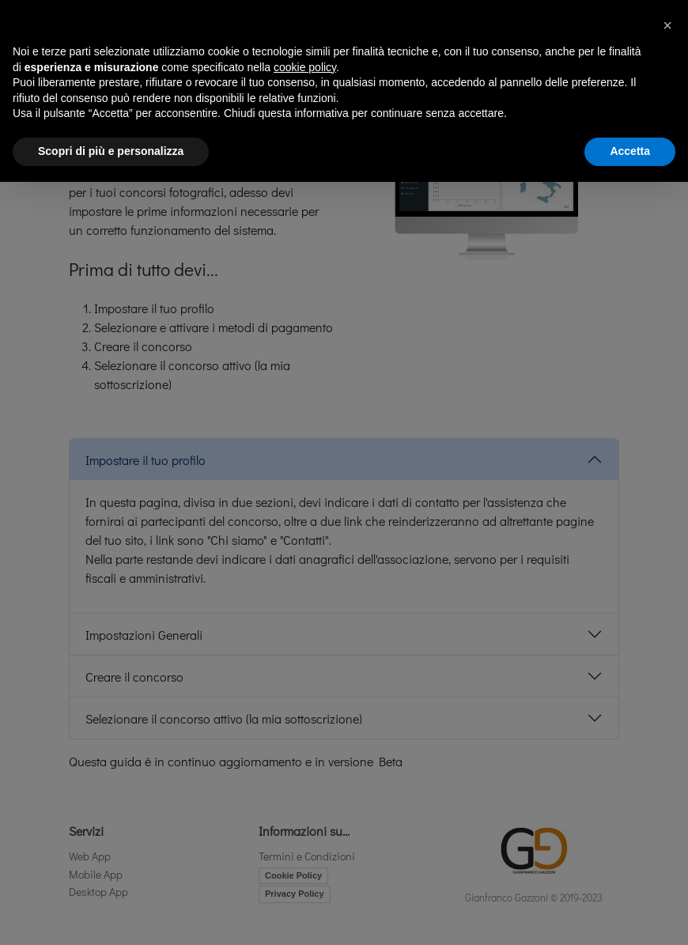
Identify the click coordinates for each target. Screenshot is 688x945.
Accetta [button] (630, 151)
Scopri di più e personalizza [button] (110, 151)
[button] (667, 25)
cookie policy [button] (305, 67)
